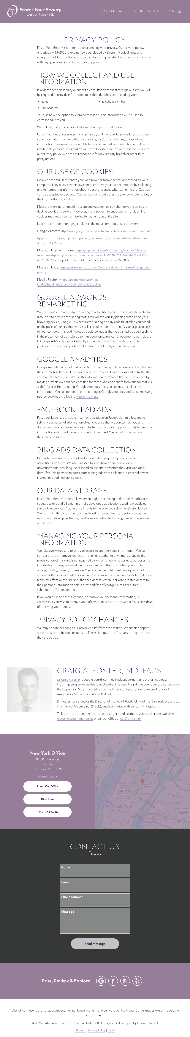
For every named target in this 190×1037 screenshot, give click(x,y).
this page (103, 341)
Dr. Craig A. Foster (23, 680)
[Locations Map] (142, 777)
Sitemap (80, 1025)
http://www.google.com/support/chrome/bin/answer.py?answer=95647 (106, 231)
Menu (175, 11)
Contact (155, 11)
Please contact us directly (134, 57)
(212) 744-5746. (34, 714)
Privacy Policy (96, 1025)
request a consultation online (148, 709)
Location (135, 11)
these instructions (87, 396)
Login (111, 1025)
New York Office (47, 748)
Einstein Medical (147, 1018)
